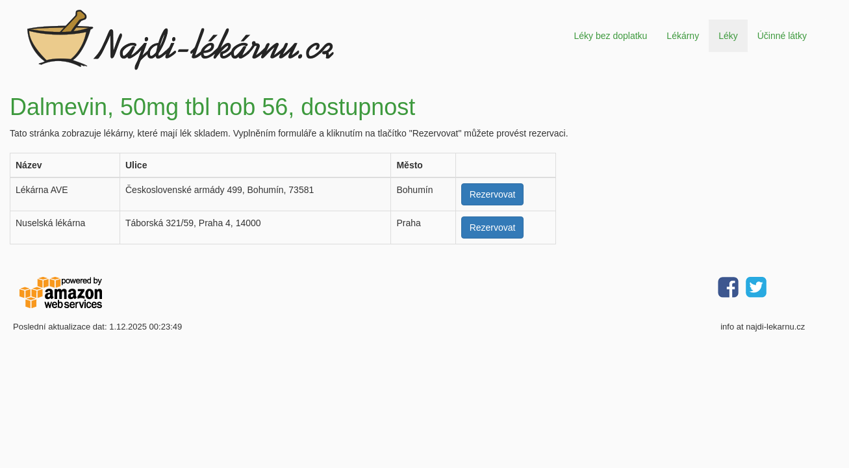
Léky (728, 36)
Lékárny (682, 36)
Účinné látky (782, 36)
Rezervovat (493, 194)
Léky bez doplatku (610, 36)
